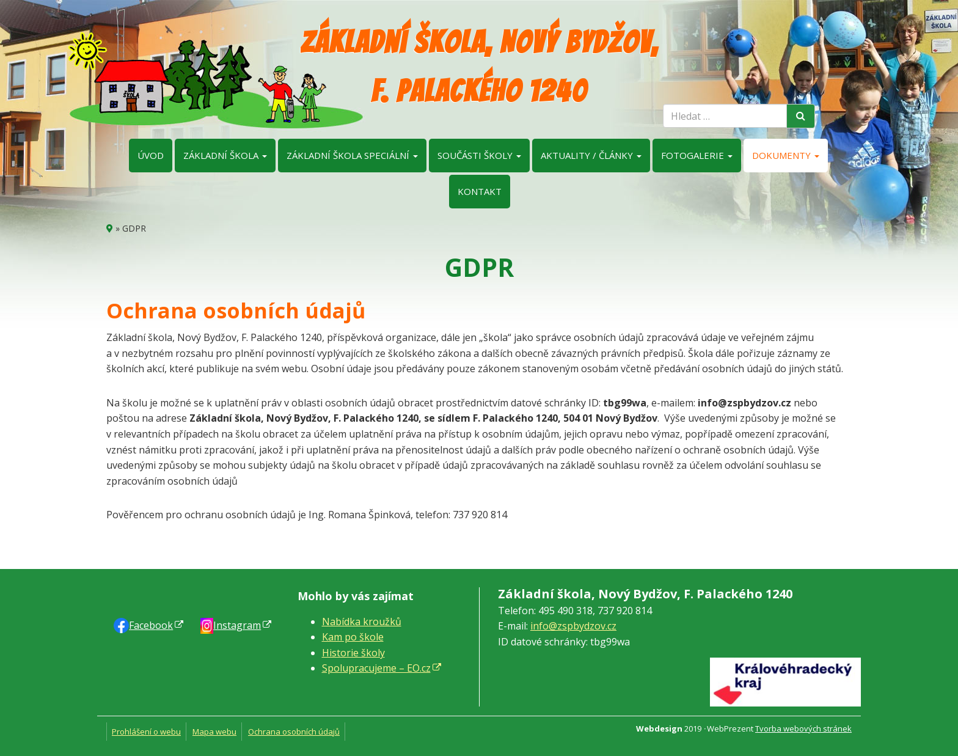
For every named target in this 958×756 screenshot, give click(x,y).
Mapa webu (214, 731)
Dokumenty (785, 155)
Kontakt (480, 191)
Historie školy (353, 652)
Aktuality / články (591, 155)
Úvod (150, 155)
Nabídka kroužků (361, 621)
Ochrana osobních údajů (294, 731)
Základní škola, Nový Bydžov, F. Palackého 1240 (479, 67)
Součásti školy (479, 155)
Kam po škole (353, 637)
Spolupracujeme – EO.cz (376, 668)
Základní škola (225, 155)
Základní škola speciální (352, 155)
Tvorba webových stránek (803, 728)
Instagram (237, 625)
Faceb (151, 625)
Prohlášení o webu (146, 731)
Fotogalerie (697, 155)
